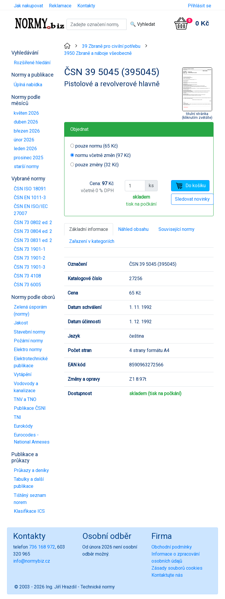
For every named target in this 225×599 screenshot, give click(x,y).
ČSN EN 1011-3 (30, 197)
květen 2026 (26, 113)
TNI (17, 417)
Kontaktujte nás (167, 575)
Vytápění (22, 374)
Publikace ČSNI (30, 408)
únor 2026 (24, 140)
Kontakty (86, 6)
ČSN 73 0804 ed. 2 (33, 231)
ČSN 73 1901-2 (29, 258)
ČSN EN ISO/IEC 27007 (31, 210)
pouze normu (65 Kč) (96, 146)
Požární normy (28, 341)
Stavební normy (29, 332)
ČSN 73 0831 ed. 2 (33, 240)
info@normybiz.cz (31, 561)
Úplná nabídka (28, 84)
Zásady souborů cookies (176, 568)
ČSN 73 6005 (27, 284)
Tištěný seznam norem (30, 499)
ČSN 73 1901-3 (29, 267)
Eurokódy (23, 426)
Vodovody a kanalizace (26, 387)
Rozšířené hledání (32, 62)
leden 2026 (25, 148)
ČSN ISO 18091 (30, 189)
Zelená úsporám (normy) (30, 310)
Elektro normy (28, 349)
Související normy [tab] (176, 229)
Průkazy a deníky (31, 470)
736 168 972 (42, 547)
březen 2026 (27, 131)
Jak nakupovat (28, 6)
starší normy (26, 166)
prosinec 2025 (28, 157)
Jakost (21, 323)
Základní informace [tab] (88, 229)
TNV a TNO (25, 399)
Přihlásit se (199, 6)
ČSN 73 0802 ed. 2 (33, 222)
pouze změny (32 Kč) (97, 164)
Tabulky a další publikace (29, 482)
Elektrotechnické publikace (31, 362)
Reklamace (60, 6)
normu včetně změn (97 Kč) (103, 155)
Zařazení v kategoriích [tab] (91, 241)
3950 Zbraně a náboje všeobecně (98, 53)
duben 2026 (26, 122)
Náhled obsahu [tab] (133, 229)
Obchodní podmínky (171, 547)
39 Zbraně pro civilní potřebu (111, 46)
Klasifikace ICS (29, 511)
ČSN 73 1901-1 (29, 249)
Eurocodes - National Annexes (32, 438)
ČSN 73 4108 (27, 276)
